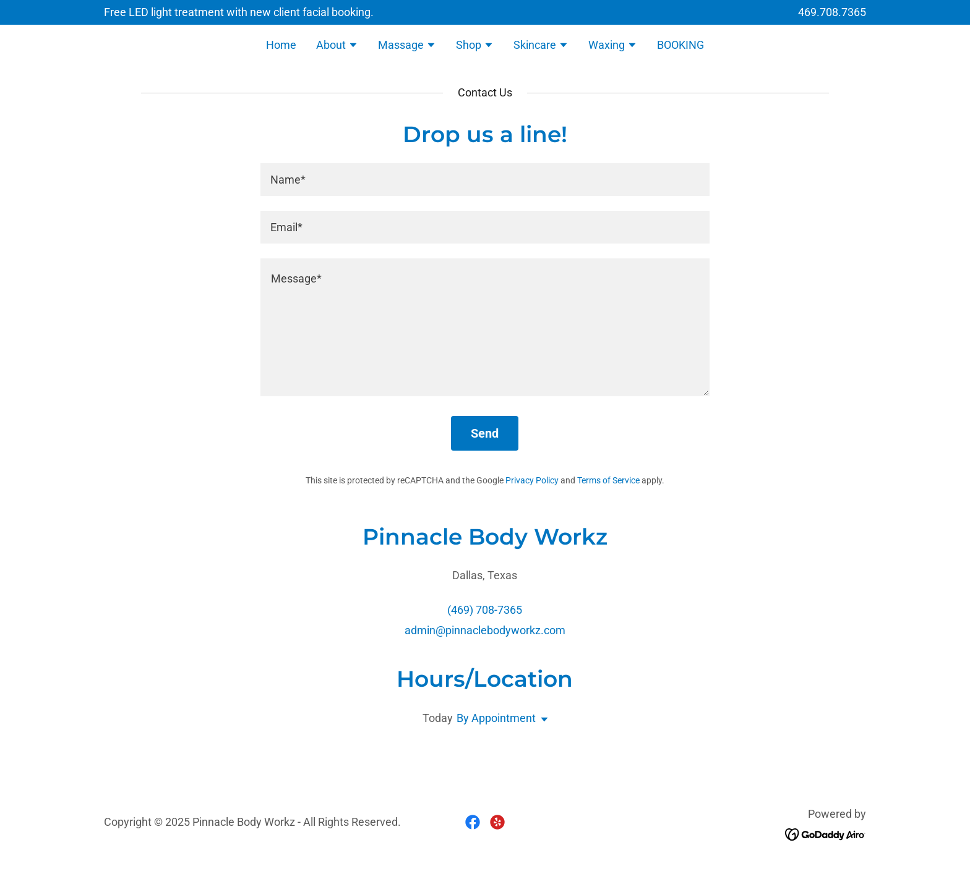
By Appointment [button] (496, 717)
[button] (337, 46)
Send (485, 433)
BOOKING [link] (680, 44)
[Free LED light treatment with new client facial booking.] (239, 12)
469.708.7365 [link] (832, 12)
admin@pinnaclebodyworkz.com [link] (485, 630)
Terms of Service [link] (608, 480)
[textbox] (484, 179)
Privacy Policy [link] (532, 480)
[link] (472, 822)
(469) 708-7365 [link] (484, 609)
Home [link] (281, 44)
